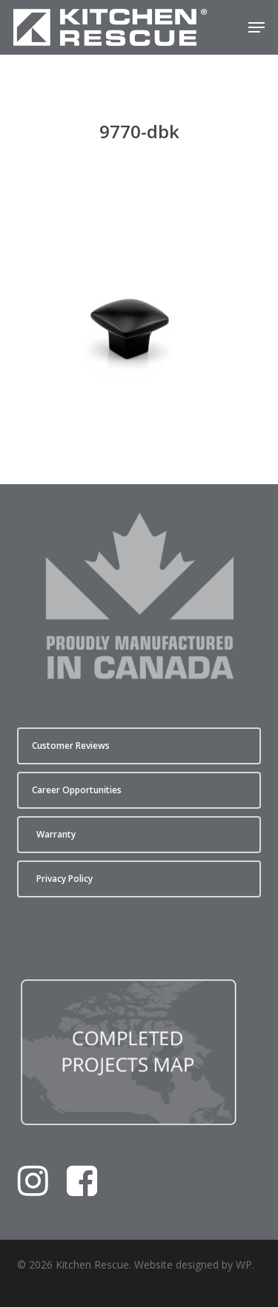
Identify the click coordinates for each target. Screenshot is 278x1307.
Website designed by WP (193, 1264)
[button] (256, 27)
